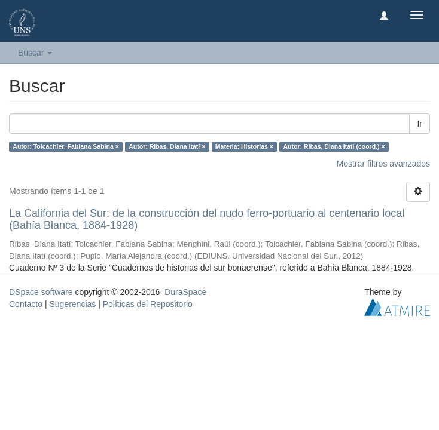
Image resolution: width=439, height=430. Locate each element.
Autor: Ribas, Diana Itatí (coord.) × (334, 146)
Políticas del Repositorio (148, 304)
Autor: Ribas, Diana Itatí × (167, 146)
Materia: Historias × (244, 146)
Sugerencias (72, 304)
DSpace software (41, 292)
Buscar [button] (35, 52)
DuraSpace (185, 292)
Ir (419, 123)
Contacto (25, 304)
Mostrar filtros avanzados (383, 163)
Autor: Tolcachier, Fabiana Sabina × (65, 146)
